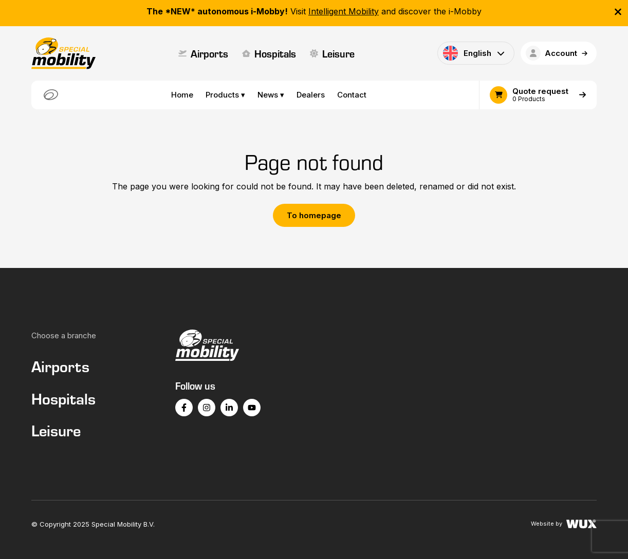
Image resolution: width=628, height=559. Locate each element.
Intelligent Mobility (343, 11)
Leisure (332, 53)
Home (182, 95)
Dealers (311, 95)
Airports (203, 53)
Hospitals (269, 53)
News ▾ (270, 95)
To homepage (314, 215)
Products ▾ (225, 95)
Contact (351, 95)
